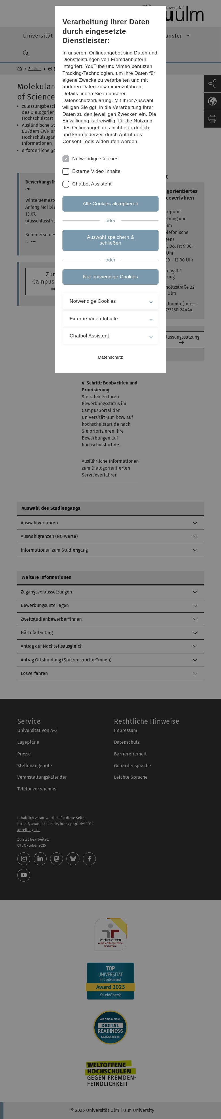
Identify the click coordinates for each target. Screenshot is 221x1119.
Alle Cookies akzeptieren (110, 203)
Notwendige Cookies (95, 158)
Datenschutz (110, 357)
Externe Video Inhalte (96, 171)
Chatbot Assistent (92, 184)
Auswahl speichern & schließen (110, 240)
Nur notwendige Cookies (110, 277)
